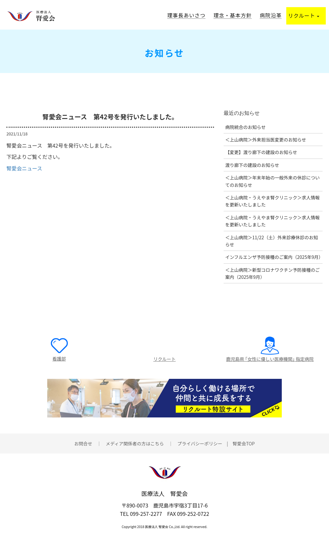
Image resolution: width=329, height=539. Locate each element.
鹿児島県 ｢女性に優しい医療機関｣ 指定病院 (270, 359)
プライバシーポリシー (199, 443)
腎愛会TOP (244, 443)
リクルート (303, 15)
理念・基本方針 (232, 15)
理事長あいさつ (186, 15)
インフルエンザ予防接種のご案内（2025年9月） (274, 257)
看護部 (59, 358)
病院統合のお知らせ (245, 127)
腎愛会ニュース (24, 168)
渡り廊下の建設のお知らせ (252, 165)
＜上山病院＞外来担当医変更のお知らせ (265, 139)
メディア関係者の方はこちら (135, 443)
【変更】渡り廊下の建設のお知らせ (261, 152)
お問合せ (83, 443)
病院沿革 (270, 15)
